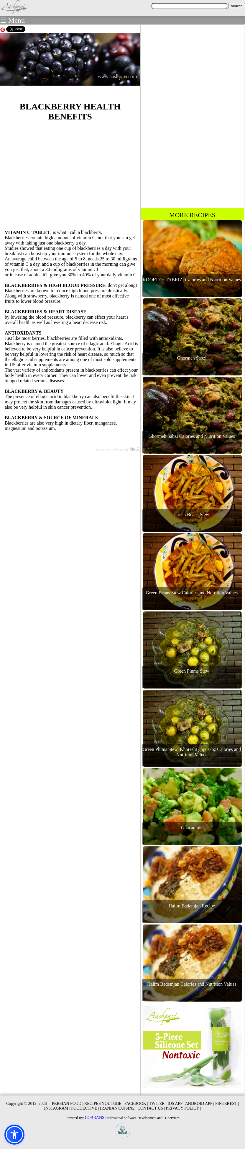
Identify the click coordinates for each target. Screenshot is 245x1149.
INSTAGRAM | (57, 1108)
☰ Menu (12, 20)
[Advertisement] (70, 174)
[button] (14, 1134)
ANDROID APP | (199, 1103)
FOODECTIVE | (85, 1108)
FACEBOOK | (136, 1103)
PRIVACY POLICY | (183, 1108)
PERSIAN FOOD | (67, 1103)
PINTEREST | (227, 1103)
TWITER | (157, 1103)
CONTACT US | (151, 1108)
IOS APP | (175, 1103)
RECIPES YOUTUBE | (103, 1103)
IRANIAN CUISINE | (118, 1108)
